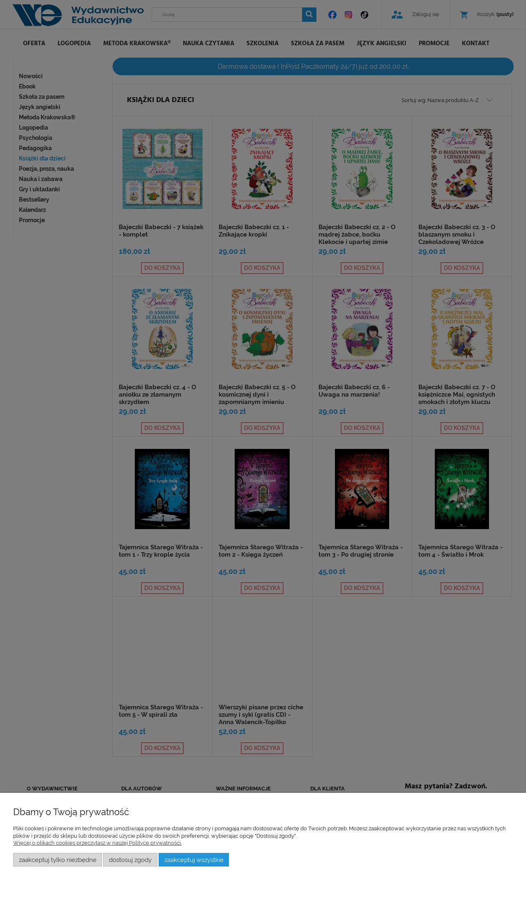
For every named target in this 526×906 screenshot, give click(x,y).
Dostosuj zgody (130, 859)
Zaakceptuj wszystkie (194, 859)
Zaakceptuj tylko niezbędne (58, 859)
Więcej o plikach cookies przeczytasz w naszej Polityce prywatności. (97, 843)
